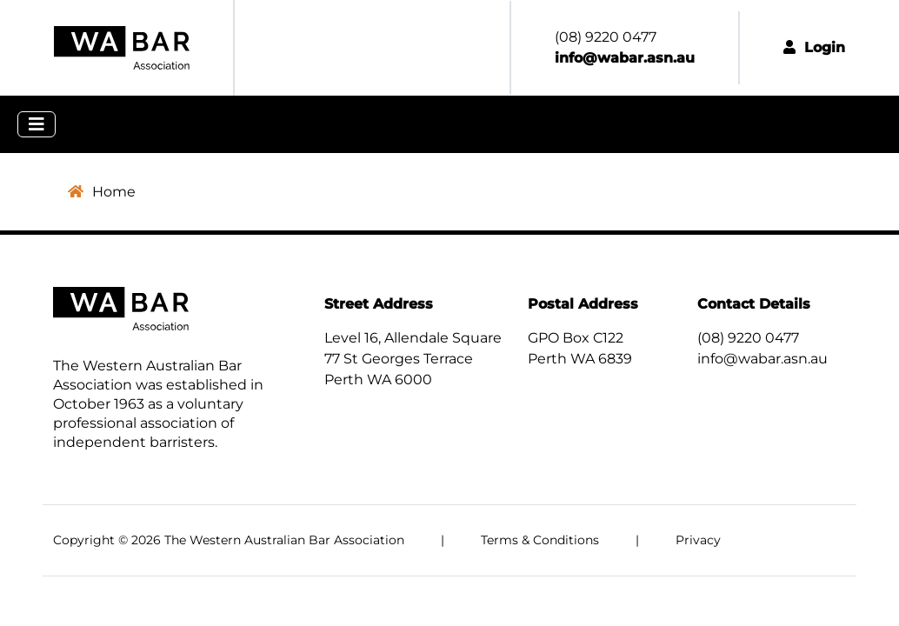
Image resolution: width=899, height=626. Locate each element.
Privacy (698, 540)
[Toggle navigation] (36, 124)
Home (102, 191)
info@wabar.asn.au (762, 358)
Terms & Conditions (540, 540)
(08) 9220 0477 (748, 338)
